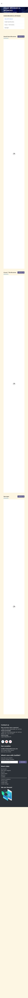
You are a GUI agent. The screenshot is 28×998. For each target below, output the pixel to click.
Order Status (4, 773)
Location (3, 776)
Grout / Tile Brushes (9, 24)
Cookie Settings (4, 784)
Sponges (7, 27)
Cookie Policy (4, 782)
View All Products (9, 19)
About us (3, 775)
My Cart (3, 772)
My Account (4, 769)
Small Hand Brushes (9, 21)
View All (20, 36)
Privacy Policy (4, 780)
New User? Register (6, 770)
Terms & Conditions (6, 779)
